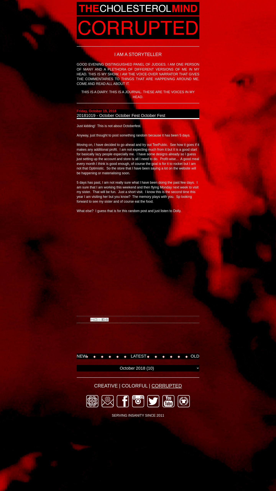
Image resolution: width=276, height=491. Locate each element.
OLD (195, 356)
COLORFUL (135, 385)
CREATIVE (106, 385)
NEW (81, 356)
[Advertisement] (146, 338)
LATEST (138, 356)
